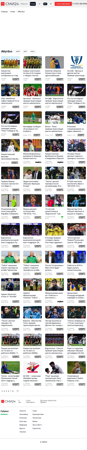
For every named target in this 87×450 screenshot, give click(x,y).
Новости (24, 4)
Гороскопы (37, 428)
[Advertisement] (43, 32)
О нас (19, 401)
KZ (51, 4)
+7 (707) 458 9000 (79, 4)
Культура (23, 421)
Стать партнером (63, 4)
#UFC (33, 51)
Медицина (23, 425)
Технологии (37, 418)
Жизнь (35, 421)
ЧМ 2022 (22, 432)
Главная (4, 12)
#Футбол (21, 12)
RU (45, 4)
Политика (23, 418)
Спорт (32, 4)
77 (18, 391)
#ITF (25, 51)
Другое (22, 428)
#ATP (18, 51)
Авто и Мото (37, 425)
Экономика (23, 414)
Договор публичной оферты (46, 401)
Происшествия (38, 414)
